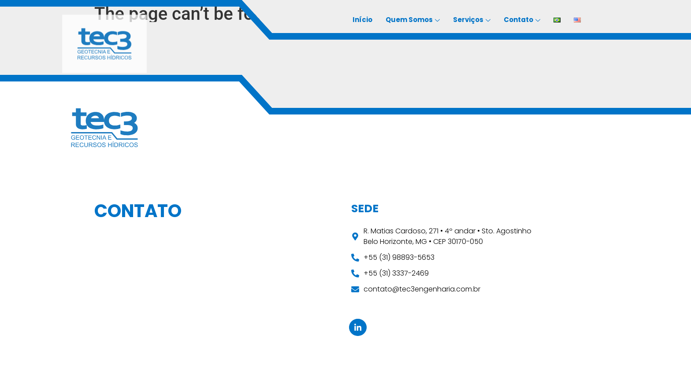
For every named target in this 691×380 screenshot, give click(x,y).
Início (362, 19)
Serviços (471, 20)
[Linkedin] (358, 327)
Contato (522, 20)
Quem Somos (413, 20)
